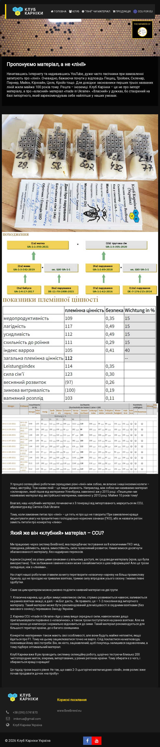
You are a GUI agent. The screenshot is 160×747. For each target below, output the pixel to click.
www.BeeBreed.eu (69, 710)
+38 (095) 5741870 (21, 712)
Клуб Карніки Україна (23, 725)
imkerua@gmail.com (23, 718)
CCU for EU (143, 11)
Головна (58, 11)
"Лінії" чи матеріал (96, 11)
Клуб (74, 11)
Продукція (122, 11)
